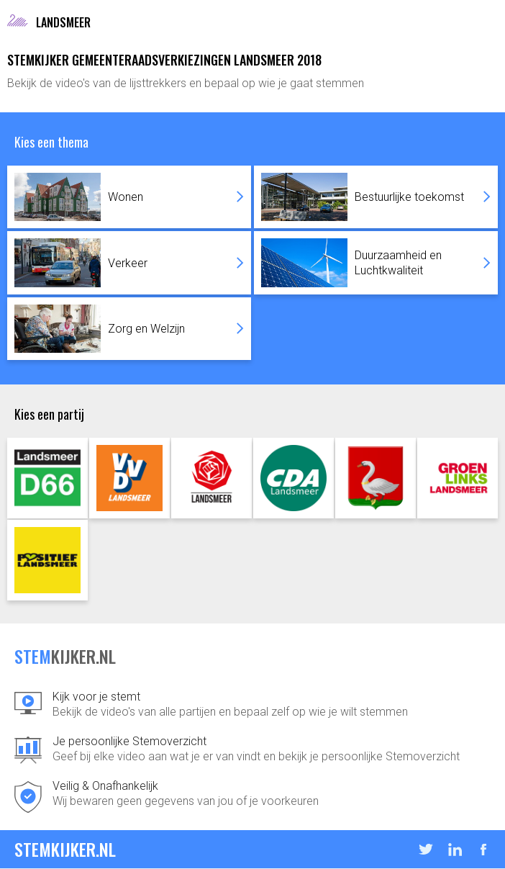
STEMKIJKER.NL (65, 849)
